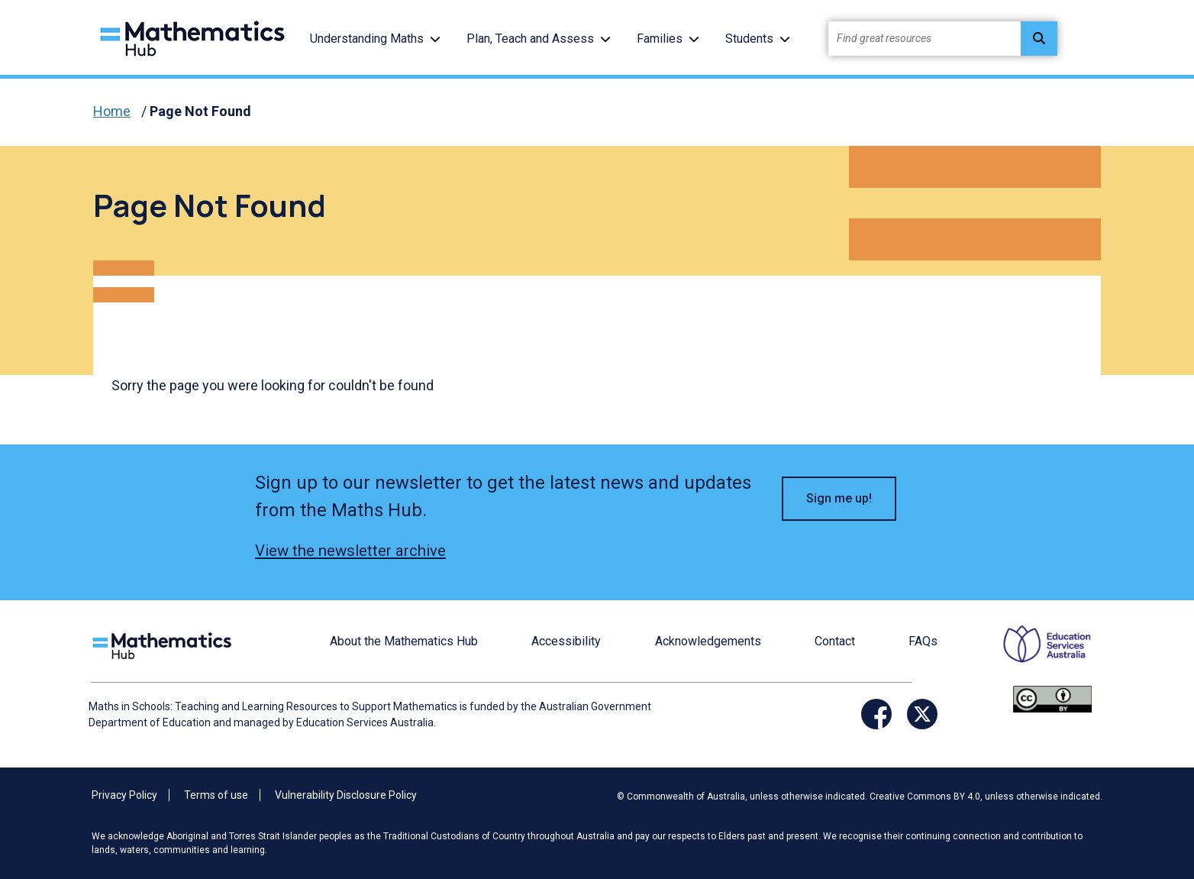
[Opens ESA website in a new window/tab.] (1037, 654)
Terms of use (216, 795)
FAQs (922, 641)
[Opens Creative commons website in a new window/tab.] (1052, 698)
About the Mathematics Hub (404, 641)
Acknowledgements (708, 641)
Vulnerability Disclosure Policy (346, 795)
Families (660, 38)
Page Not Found (200, 111)
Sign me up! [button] (839, 498)
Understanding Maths (367, 38)
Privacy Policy (124, 795)
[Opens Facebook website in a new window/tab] (876, 714)
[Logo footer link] (165, 644)
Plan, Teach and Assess (530, 38)
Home (112, 111)
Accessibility (566, 641)
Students (749, 38)
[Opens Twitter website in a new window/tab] (922, 714)
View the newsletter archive (350, 550)
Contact (835, 641)
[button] (435, 38)
